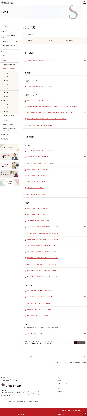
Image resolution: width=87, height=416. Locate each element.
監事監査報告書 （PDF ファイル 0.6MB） (38, 156)
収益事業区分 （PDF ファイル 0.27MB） (37, 315)
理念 (2, 51)
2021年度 (5, 88)
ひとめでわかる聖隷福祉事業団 (8, 36)
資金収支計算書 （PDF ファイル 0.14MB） (38, 169)
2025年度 (5, 73)
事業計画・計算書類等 (8, 68)
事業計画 (49, 40)
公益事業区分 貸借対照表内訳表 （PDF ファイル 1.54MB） (42, 258)
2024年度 (5, 76)
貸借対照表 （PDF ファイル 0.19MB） (37, 181)
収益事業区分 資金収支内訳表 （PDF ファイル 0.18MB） (42, 264)
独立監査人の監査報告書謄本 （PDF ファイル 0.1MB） (41, 163)
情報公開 (3, 60)
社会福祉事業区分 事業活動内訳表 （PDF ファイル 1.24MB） (43, 233)
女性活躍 (5, 120)
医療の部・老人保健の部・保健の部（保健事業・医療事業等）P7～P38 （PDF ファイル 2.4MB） (52, 106)
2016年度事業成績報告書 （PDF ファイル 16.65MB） (41, 150)
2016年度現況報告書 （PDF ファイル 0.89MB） (39, 60)
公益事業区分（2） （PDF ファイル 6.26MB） (39, 309)
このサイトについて (11, 401)
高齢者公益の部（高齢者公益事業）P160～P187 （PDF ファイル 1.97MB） (46, 119)
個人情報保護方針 (22, 401)
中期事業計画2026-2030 (9, 64)
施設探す (20, 414)
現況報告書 (31, 40)
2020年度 (5, 92)
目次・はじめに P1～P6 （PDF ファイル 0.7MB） (40, 100)
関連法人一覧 (4, 134)
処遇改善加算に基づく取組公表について (10, 129)
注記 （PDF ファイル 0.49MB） (35, 188)
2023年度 (5, 80)
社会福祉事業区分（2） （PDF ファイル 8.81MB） (40, 297)
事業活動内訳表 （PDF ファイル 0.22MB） (38, 214)
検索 (80, 3)
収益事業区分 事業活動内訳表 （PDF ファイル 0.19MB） (42, 270)
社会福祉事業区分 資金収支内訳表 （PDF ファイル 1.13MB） (43, 226)
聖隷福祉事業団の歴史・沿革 (8, 46)
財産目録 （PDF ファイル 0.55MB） (36, 194)
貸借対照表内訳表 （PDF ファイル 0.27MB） (39, 220)
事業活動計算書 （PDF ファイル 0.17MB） (38, 175)
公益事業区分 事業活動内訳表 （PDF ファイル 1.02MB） (42, 251)
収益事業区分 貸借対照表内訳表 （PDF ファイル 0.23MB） (42, 276)
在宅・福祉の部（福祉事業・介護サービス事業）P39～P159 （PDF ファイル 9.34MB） (50, 112)
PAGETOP (85, 414)
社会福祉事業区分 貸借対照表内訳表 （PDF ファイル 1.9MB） (43, 239)
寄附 (62, 414)
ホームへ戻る (28, 357)
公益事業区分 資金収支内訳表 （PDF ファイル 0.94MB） (42, 245)
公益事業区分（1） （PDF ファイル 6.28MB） (39, 303)
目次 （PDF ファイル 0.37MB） (35, 333)
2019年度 (5, 96)
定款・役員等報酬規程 (8, 115)
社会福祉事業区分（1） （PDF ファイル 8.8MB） (40, 290)
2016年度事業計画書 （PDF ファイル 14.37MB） (40, 86)
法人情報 (4, 27)
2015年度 (5, 111)
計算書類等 (70, 40)
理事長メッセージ (6, 41)
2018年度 (5, 100)
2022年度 (5, 84)
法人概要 (3, 31)
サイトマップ (40, 401)
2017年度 (5, 104)
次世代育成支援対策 (8, 124)
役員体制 (3, 56)
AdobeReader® (45, 341)
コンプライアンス (31, 401)
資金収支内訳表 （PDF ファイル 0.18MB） (38, 208)
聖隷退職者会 (4, 139)
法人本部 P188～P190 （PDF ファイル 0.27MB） (40, 125)
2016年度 (5, 107)
